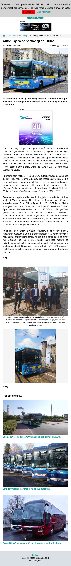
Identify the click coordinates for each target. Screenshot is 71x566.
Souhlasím (28, 12)
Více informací (44, 12)
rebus (52, 46)
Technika (12, 35)
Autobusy (23, 35)
